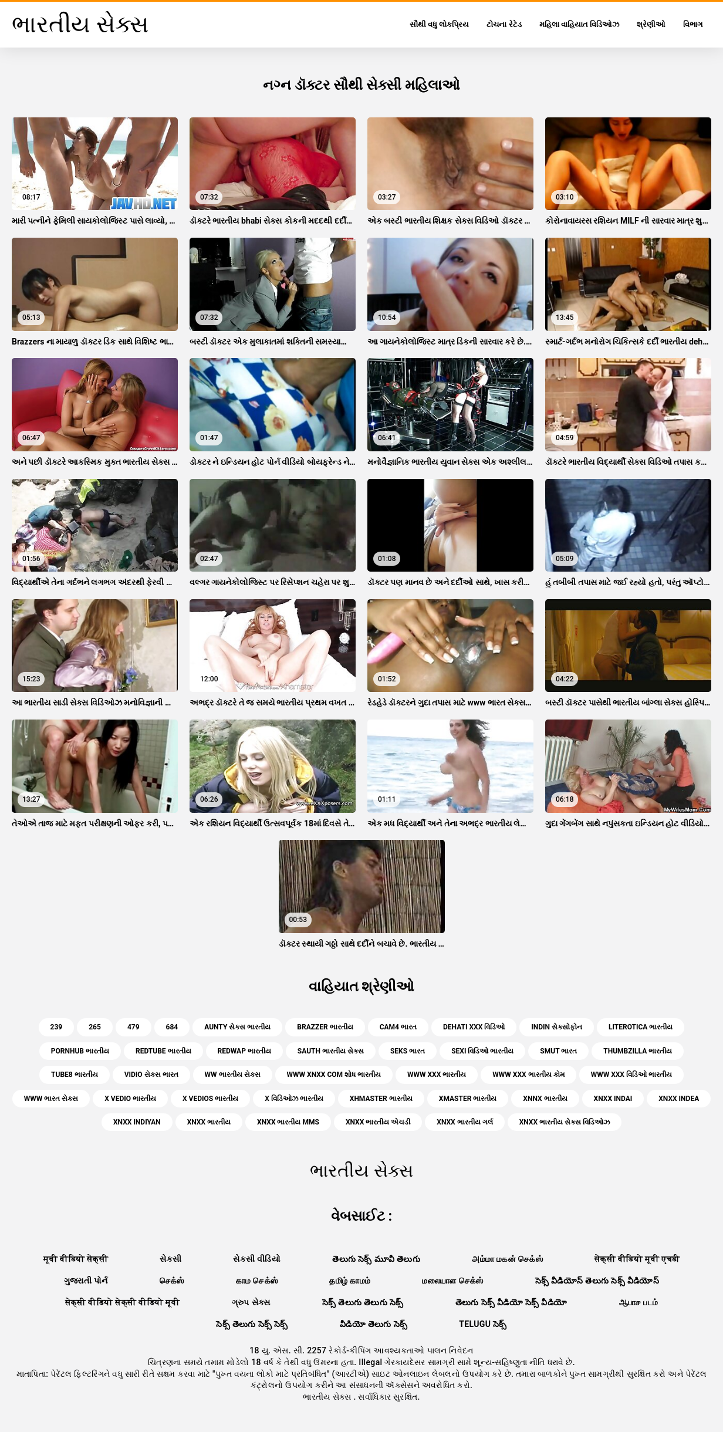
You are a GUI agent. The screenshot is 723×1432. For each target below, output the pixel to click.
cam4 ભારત (398, 1027)
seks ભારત (407, 1051)
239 (56, 1027)
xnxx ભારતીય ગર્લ (464, 1122)
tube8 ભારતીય (74, 1074)
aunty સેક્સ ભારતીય (237, 1027)
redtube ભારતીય (163, 1051)
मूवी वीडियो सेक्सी (75, 1259)
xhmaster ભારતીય (381, 1099)
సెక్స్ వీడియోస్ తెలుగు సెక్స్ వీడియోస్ (597, 1280)
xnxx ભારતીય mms (288, 1122)
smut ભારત (558, 1051)
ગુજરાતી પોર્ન (86, 1280)
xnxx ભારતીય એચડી (378, 1122)
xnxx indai (613, 1099)
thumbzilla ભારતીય (637, 1051)
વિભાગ (692, 24)
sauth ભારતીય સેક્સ (331, 1051)
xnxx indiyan (137, 1122)
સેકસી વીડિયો (257, 1259)
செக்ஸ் (172, 1280)
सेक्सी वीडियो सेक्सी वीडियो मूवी (122, 1302)
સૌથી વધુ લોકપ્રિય (439, 24)
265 (95, 1027)
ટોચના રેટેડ (503, 24)
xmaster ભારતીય (468, 1099)
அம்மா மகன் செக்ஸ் (507, 1259)
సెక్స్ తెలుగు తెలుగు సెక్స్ (363, 1302)
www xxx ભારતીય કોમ (528, 1074)
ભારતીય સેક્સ (328, 1396)
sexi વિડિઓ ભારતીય (482, 1051)
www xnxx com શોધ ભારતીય (334, 1074)
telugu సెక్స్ (483, 1324)
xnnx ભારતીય (545, 1099)
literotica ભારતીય (641, 1027)
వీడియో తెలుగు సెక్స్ (373, 1324)
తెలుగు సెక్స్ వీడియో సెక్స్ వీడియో (511, 1302)
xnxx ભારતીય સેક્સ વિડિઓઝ (564, 1122)
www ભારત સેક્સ (51, 1099)
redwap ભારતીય (244, 1051)
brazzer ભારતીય (325, 1027)
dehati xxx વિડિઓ (474, 1027)
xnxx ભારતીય (209, 1122)
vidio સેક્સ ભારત (151, 1074)
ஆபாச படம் (638, 1302)
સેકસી (170, 1259)
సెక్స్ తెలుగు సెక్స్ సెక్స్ (252, 1324)
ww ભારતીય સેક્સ (233, 1074)
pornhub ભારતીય (80, 1051)
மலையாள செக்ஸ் (452, 1280)
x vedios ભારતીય (210, 1099)
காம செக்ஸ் (257, 1280)
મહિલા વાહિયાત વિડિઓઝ (579, 24)
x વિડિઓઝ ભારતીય (294, 1099)
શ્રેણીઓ (651, 24)
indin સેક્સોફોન (556, 1027)
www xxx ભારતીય (436, 1074)
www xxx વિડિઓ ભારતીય (631, 1074)
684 (172, 1027)
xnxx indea (678, 1099)
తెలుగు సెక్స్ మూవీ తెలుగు (376, 1259)
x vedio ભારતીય (130, 1099)
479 (133, 1027)
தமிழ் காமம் (349, 1280)
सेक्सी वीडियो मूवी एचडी (637, 1259)
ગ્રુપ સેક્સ (251, 1302)
